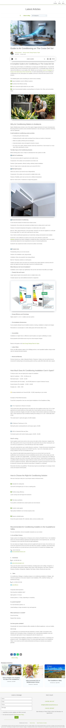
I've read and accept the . (12, 714)
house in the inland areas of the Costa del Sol (20, 71)
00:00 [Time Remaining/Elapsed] (53, 58)
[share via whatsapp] (18, 654)
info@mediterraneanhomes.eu (49, 704)
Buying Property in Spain (35, 52)
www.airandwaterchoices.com (18, 551)
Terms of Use (32, 722)
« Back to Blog (26, 15)
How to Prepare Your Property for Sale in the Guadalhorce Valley (11, 679)
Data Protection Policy (19, 714)
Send (16, 717)
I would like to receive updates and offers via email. (13, 712)
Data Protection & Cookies (42, 722)
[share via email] (21, 654)
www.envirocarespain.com (18, 563)
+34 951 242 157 (49, 701)
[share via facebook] (11, 654)
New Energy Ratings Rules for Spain (31, 343)
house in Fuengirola (47, 70)
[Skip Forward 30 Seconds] (49, 59)
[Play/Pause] (12, 59)
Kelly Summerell (18, 52)
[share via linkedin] (15, 654)
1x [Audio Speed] (44, 58)
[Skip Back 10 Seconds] (47, 59)
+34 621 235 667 (49, 708)
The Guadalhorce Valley (55, 680)
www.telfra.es (15, 584)
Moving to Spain (26, 52)
